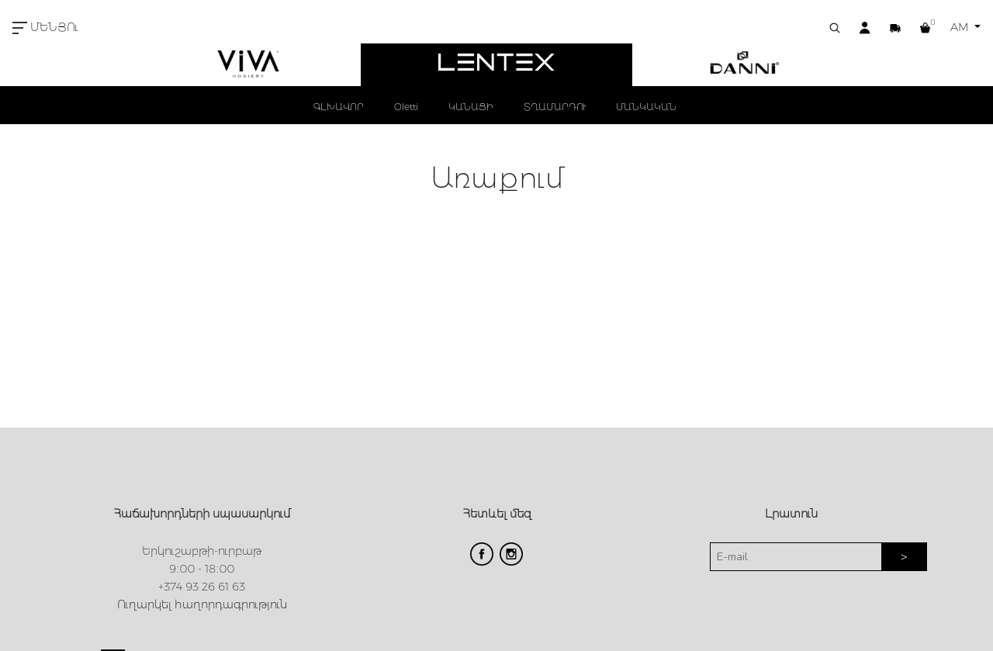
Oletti (406, 107)
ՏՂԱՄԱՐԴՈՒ (555, 107)
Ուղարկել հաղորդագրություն (202, 604)
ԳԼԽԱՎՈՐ (338, 107)
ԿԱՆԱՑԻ (470, 107)
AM (960, 27)
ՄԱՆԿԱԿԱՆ (646, 107)
